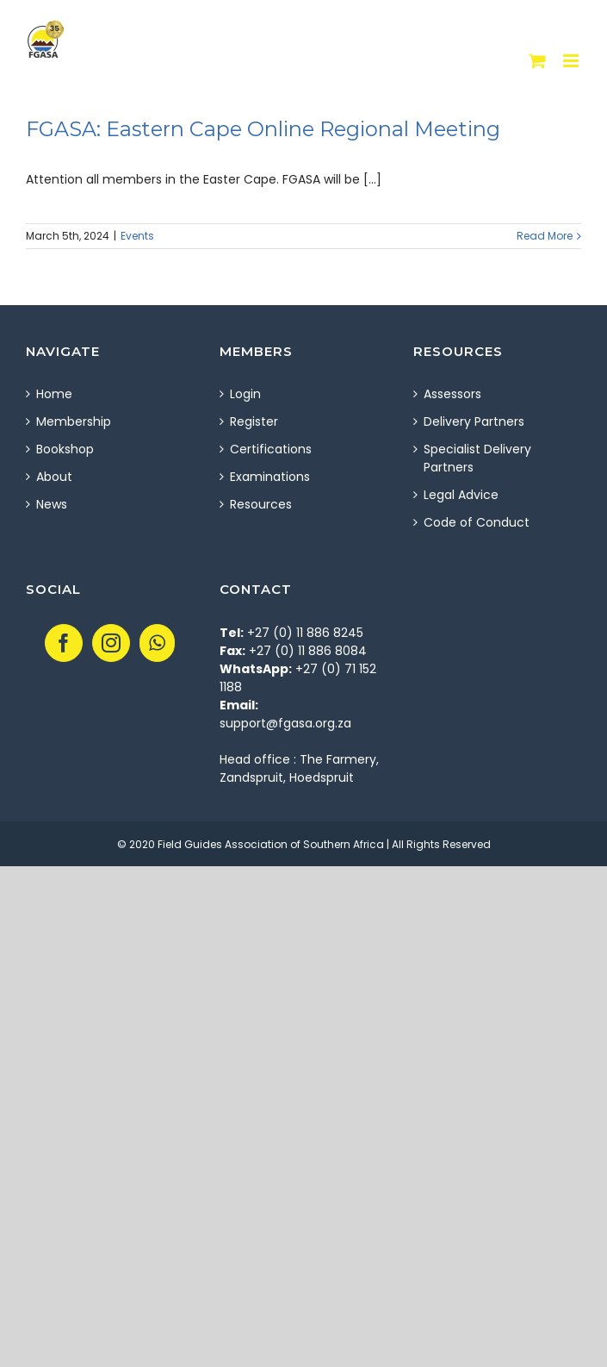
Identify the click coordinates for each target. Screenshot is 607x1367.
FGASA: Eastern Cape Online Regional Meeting (263, 128)
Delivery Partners (474, 421)
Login (245, 394)
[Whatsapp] (157, 643)
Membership (73, 421)
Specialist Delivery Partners (477, 458)
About (54, 476)
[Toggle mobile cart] (537, 61)
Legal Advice (461, 494)
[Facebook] (64, 643)
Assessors (452, 394)
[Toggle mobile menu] (572, 61)
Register (254, 421)
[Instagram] (111, 643)
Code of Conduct (477, 522)
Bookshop (65, 449)
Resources (261, 504)
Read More (545, 235)
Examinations (270, 476)
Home (54, 394)
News (51, 504)
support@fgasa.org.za (285, 723)
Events (137, 235)
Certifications (271, 449)
